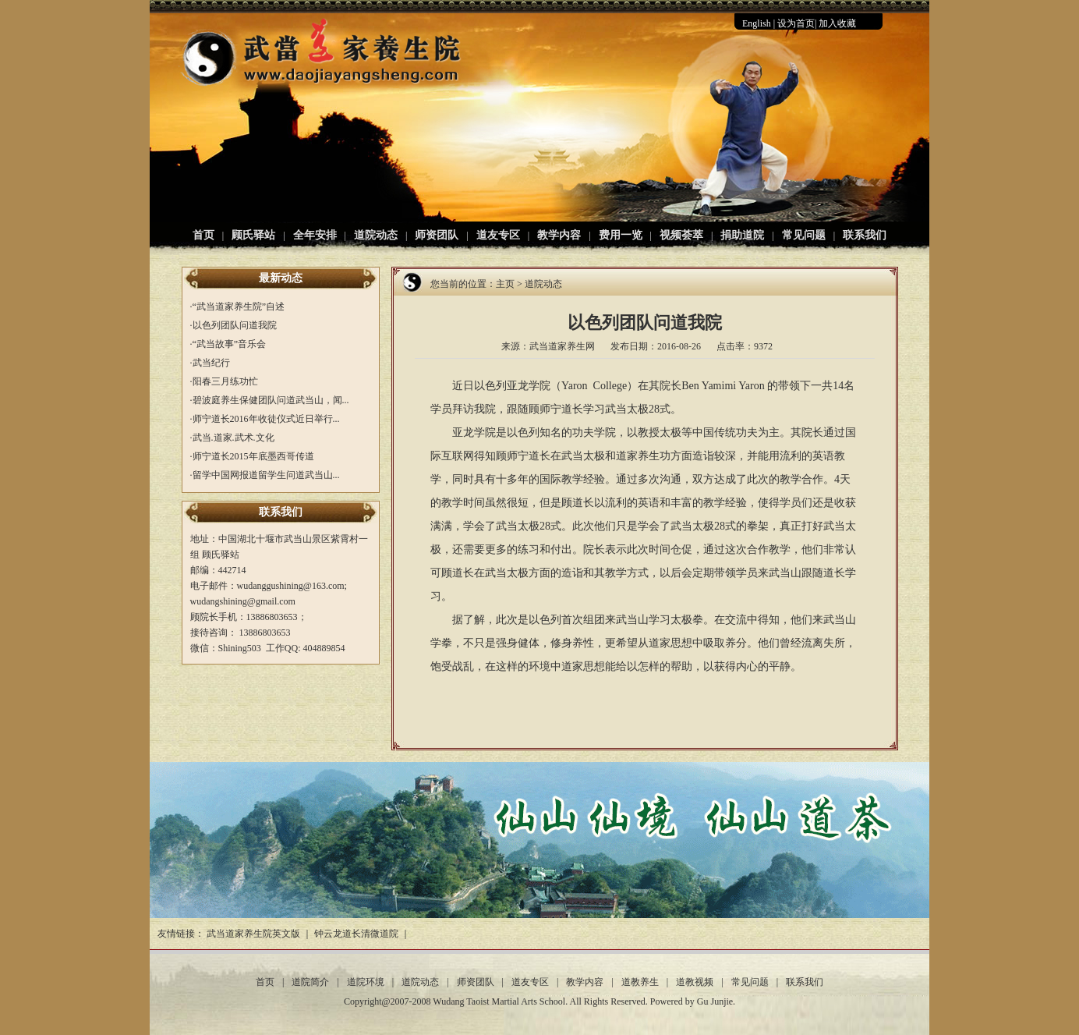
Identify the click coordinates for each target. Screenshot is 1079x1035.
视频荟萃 (681, 235)
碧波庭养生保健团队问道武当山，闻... (271, 400)
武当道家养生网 (562, 346)
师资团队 (436, 235)
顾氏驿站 (253, 235)
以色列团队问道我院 (235, 325)
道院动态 (376, 235)
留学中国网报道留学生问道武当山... (266, 475)
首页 (203, 235)
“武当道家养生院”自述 (239, 306)
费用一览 (620, 235)
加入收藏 (837, 23)
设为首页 (796, 23)
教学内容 (559, 235)
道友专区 (498, 235)
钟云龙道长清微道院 (356, 933)
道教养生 (640, 982)
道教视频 (694, 982)
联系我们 (864, 235)
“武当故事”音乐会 (230, 344)
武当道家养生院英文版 (253, 933)
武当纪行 (211, 362)
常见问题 (804, 235)
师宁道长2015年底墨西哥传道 (253, 456)
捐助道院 (742, 235)
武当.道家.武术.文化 (233, 437)
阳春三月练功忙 (225, 381)
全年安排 (315, 235)
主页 (505, 283)
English (756, 23)
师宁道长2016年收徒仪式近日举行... (266, 418)
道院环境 (365, 982)
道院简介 (310, 982)
